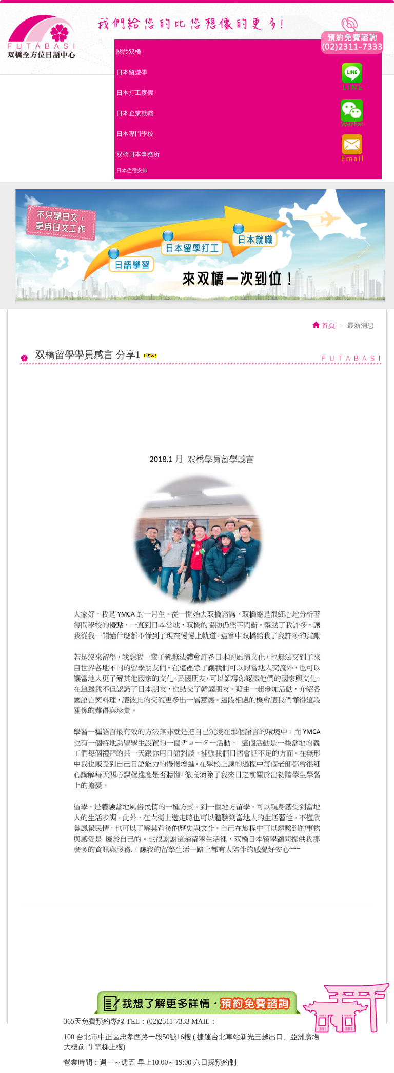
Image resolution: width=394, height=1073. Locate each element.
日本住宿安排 (131, 170)
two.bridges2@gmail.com (256, 1021)
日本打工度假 (134, 92)
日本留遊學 (131, 72)
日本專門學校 (134, 133)
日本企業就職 (134, 113)
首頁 (323, 325)
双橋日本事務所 (138, 154)
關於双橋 (129, 50)
